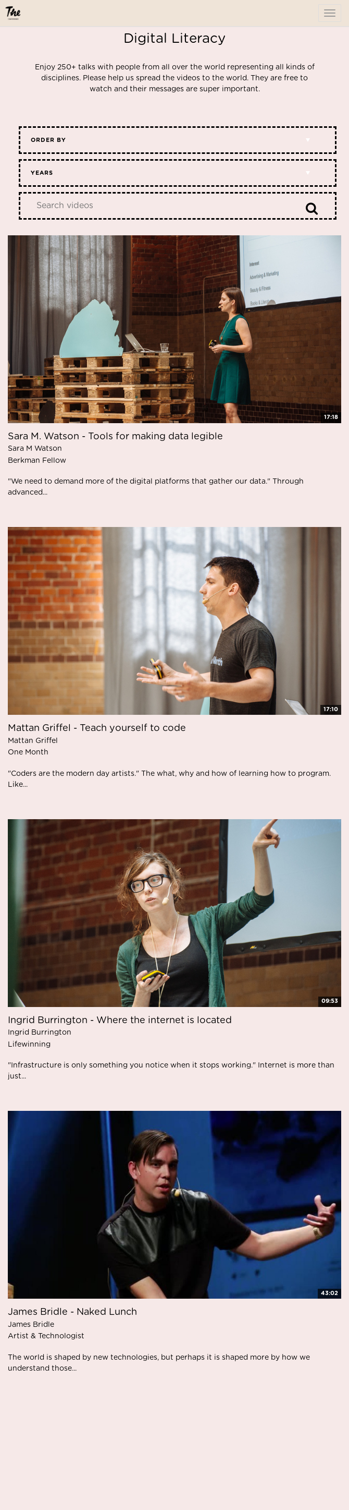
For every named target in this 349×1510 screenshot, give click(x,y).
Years (42, 173)
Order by (48, 140)
